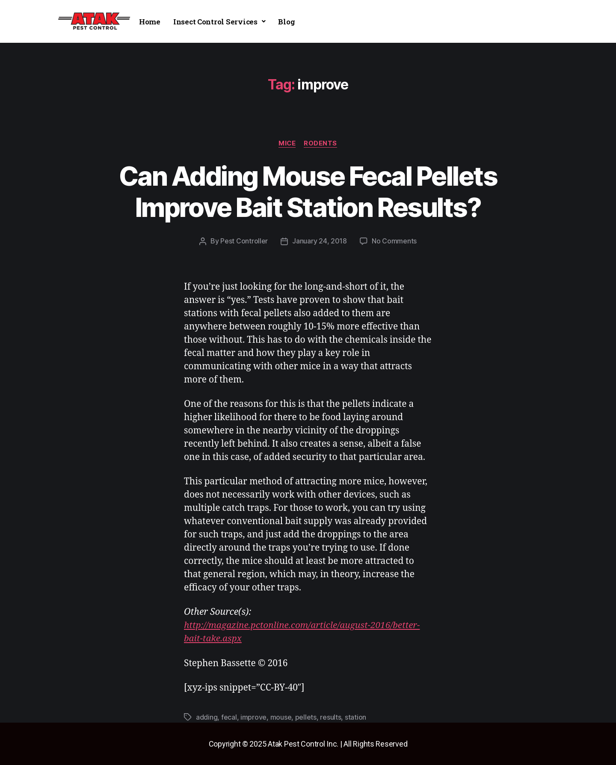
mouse (281, 717)
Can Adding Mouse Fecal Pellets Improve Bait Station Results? (308, 192)
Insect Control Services (219, 22)
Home (149, 22)
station (355, 717)
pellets (306, 717)
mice (287, 143)
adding (206, 717)
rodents (321, 143)
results (330, 717)
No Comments (394, 241)
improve (253, 717)
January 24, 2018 (319, 241)
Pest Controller (244, 241)
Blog (286, 22)
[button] (219, 22)
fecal (229, 717)
